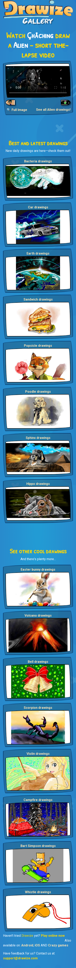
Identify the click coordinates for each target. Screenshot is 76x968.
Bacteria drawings (38, 161)
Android (27, 945)
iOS (37, 945)
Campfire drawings (38, 800)
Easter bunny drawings (38, 569)
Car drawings (38, 207)
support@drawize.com (20, 958)
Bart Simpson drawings (38, 846)
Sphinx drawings (38, 438)
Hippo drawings (38, 484)
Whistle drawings (38, 892)
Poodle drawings (38, 392)
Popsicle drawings (38, 346)
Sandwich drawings (38, 299)
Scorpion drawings (38, 708)
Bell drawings (38, 662)
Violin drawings (38, 754)
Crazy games (58, 945)
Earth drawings (38, 253)
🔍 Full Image (17, 110)
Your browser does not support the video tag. (38, 80)
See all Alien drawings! (53, 110)
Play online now (53, 936)
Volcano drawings (38, 615)
